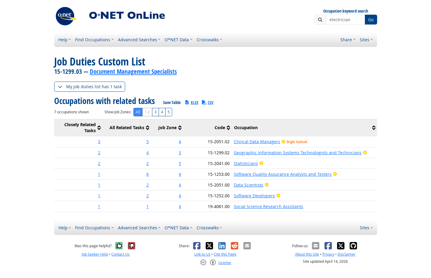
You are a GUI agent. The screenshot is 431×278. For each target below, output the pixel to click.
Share (346, 39)
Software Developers (254, 195)
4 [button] (180, 141)
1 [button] (99, 174)
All (138, 111)
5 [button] (147, 141)
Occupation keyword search (345, 11)
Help (63, 39)
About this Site (307, 254)
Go (371, 19)
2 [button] (99, 152)
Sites (364, 39)
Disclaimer (347, 254)
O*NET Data (177, 39)
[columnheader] (78, 127)
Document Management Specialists (133, 71)
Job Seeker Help (95, 254)
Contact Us (120, 254)
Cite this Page (225, 254)
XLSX (191, 102)
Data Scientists (248, 185)
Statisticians (246, 163)
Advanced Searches (137, 39)
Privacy (328, 254)
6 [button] (147, 174)
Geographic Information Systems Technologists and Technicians (298, 152)
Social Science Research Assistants (268, 206)
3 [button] (99, 141)
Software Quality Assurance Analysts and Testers (283, 174)
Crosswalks (208, 39)
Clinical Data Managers (257, 141)
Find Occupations (92, 39)
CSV (207, 102)
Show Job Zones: (117, 111)
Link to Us (202, 254)
